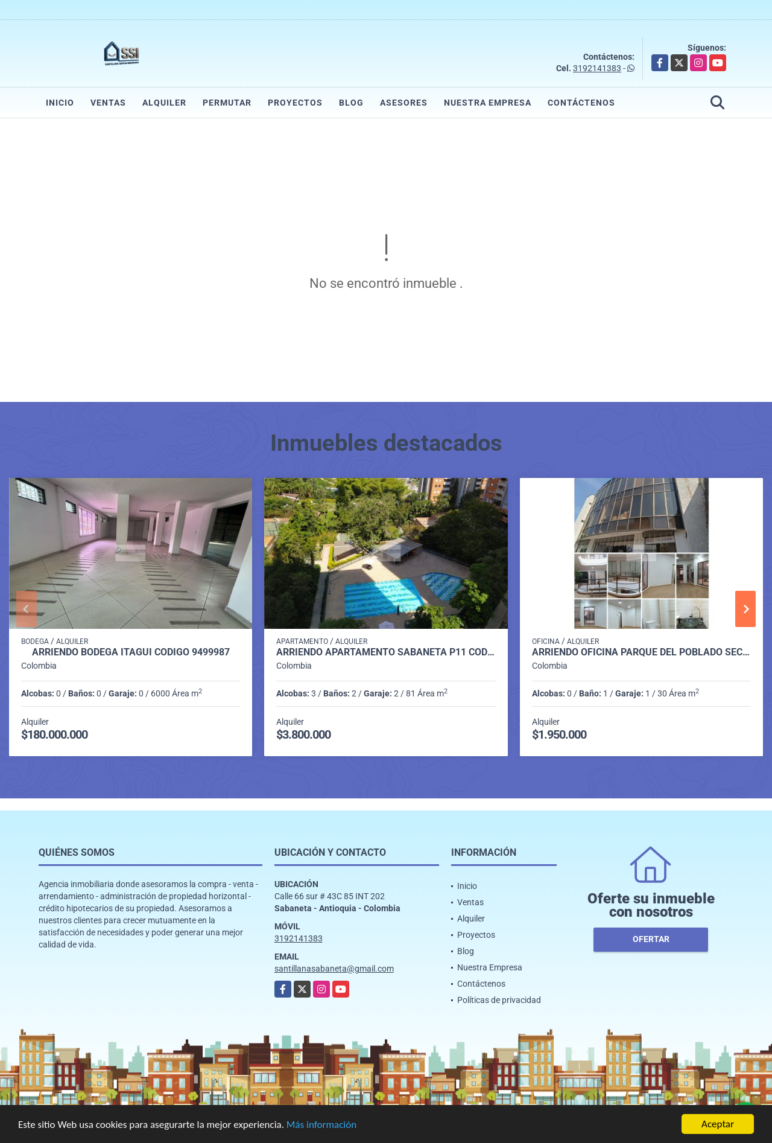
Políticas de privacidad (499, 1000)
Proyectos (295, 102)
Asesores (404, 102)
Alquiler (164, 102)
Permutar (227, 102)
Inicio (60, 102)
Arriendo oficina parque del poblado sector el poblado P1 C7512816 (641, 652)
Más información (321, 1125)
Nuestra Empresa (487, 102)
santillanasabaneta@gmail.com (334, 968)
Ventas (108, 102)
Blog (351, 102)
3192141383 (597, 68)
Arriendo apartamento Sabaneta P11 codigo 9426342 (385, 652)
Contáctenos (581, 102)
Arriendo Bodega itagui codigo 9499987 (131, 652)
